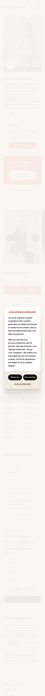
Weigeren (15, 377)
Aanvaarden (30, 377)
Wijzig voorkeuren (22, 384)
